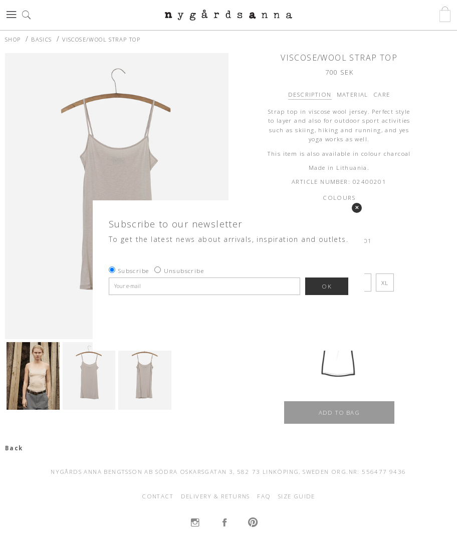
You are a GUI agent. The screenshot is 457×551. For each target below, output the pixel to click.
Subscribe (133, 270)
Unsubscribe (184, 270)
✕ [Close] (357, 207)
